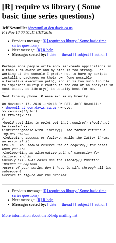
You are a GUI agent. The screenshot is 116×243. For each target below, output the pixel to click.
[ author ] (99, 54)
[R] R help (45, 50)
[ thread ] (67, 54)
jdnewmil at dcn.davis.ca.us (50, 28)
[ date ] (52, 54)
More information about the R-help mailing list (39, 238)
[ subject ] (83, 54)
